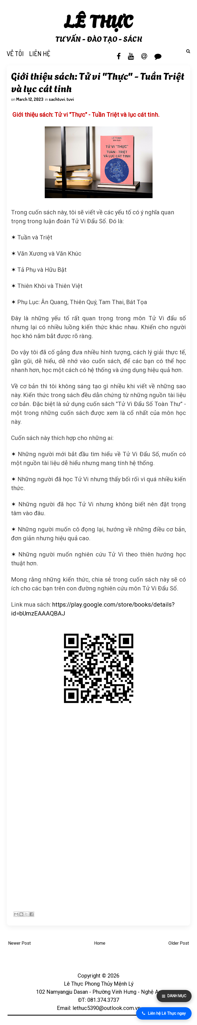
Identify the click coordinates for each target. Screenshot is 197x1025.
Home (99, 944)
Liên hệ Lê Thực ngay (164, 1013)
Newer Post (19, 944)
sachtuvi (58, 100)
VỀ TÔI (15, 53)
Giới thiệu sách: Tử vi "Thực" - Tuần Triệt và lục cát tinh (98, 82)
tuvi (71, 100)
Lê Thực (98, 20)
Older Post (178, 944)
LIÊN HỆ (39, 53)
